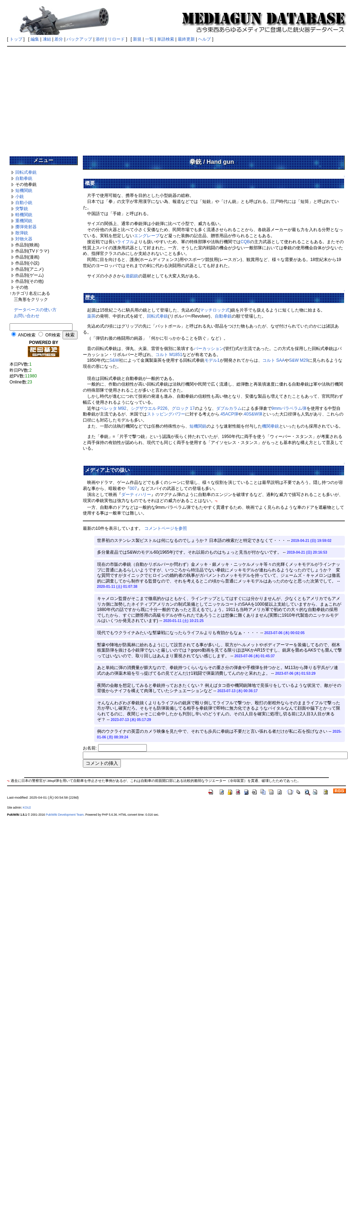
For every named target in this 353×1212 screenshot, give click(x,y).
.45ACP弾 (228, 414)
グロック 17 (183, 408)
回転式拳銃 (26, 172)
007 (133, 488)
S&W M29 (298, 360)
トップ (16, 39)
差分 (58, 39)
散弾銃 (21, 232)
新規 (137, 39)
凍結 (47, 39)
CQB (245, 241)
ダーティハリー (136, 494)
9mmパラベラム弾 (289, 408)
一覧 (149, 39)
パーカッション (209, 348)
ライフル (125, 241)
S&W (114, 360)
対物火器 (23, 238)
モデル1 (212, 360)
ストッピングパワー (166, 414)
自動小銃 (23, 202)
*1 (216, 501)
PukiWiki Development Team (65, 814)
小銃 (19, 196)
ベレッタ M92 (113, 408)
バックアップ (79, 39)
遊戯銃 (131, 275)
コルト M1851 (168, 354)
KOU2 (27, 807)
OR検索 (53, 335)
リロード (116, 39)
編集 (35, 39)
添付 (100, 39)
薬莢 (91, 316)
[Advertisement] (176, 98)
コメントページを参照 (165, 528)
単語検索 (165, 39)
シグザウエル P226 (149, 408)
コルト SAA (273, 360)
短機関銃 (23, 190)
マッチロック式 (215, 310)
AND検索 (27, 335)
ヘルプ (204, 39)
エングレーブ (147, 235)
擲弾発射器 (26, 226)
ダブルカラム (229, 408)
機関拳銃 (270, 426)
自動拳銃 (23, 178)
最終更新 (186, 39)
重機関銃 (23, 220)
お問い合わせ (26, 315)
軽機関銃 (23, 214)
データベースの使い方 (35, 309)
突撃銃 (21, 208)
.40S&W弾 (252, 414)
